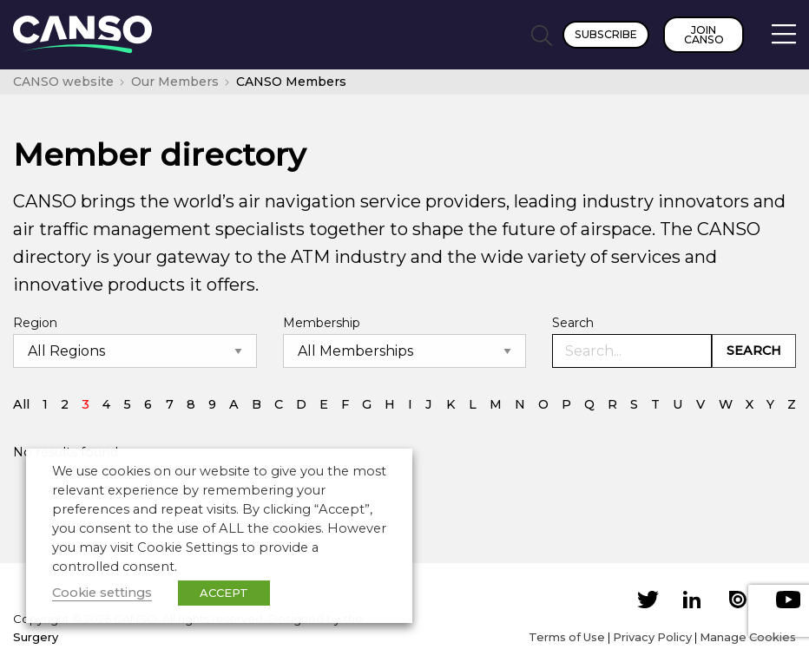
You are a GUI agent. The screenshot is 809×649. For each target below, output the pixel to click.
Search (573, 323)
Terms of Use (567, 637)
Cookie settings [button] (102, 592)
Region (35, 323)
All (21, 404)
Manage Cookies (748, 637)
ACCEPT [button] (224, 593)
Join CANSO (704, 34)
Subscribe (606, 34)
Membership (321, 323)
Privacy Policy (652, 637)
